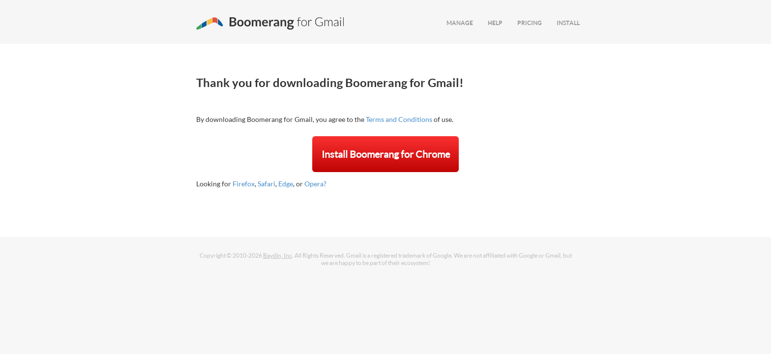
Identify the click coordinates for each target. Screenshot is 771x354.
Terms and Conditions (399, 119)
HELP (495, 23)
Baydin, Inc (277, 255)
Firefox (244, 183)
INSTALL (568, 23)
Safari (266, 183)
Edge (285, 183)
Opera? (315, 183)
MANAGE (459, 23)
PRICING (529, 23)
